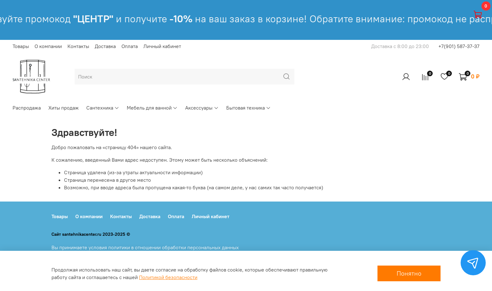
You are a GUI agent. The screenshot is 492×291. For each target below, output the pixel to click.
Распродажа (27, 108)
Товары (21, 46)
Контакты (78, 46)
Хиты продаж (63, 108)
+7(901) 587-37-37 (458, 46)
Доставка (105, 46)
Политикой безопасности (168, 277)
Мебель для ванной (152, 108)
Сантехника (102, 108)
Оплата (129, 46)
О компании (48, 46)
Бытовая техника (248, 108)
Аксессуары (201, 108)
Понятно (409, 273)
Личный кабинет (162, 46)
